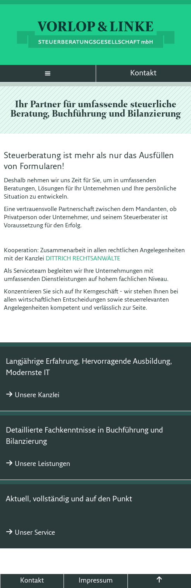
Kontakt (143, 73)
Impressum (96, 581)
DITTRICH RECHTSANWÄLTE (83, 259)
